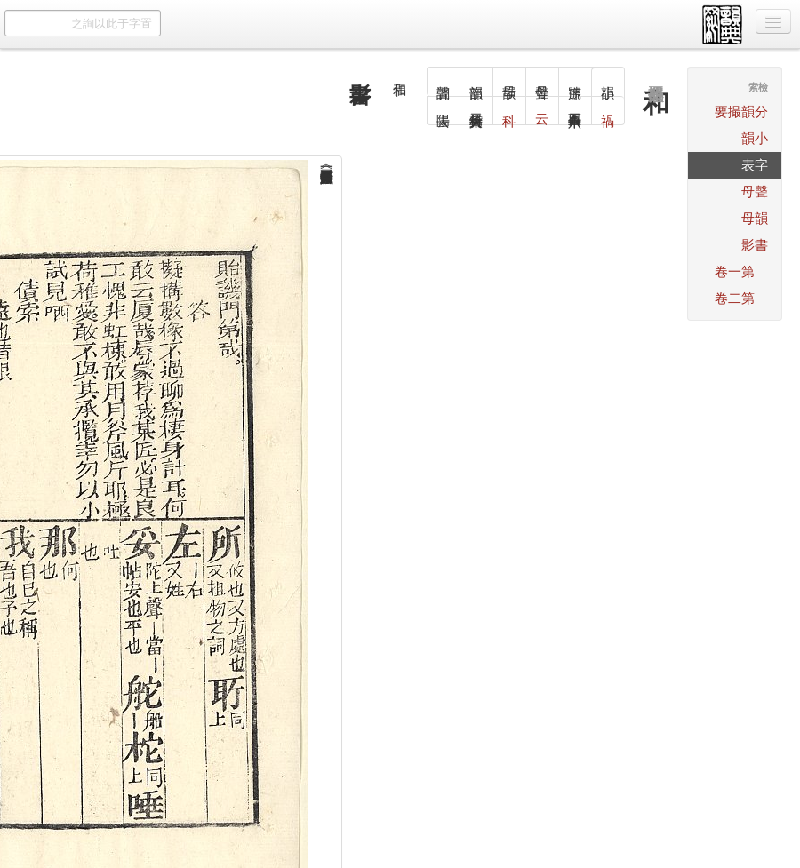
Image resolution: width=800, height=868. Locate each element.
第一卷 (735, 271)
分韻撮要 (741, 111)
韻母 (754, 218)
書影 (754, 244)
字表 (754, 164)
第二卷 (735, 298)
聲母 (754, 191)
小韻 (754, 138)
